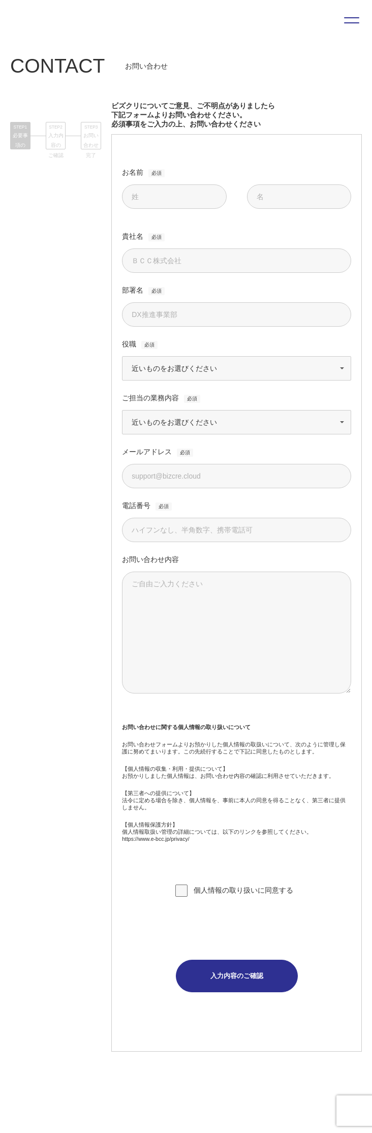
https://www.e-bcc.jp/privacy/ (155, 839)
